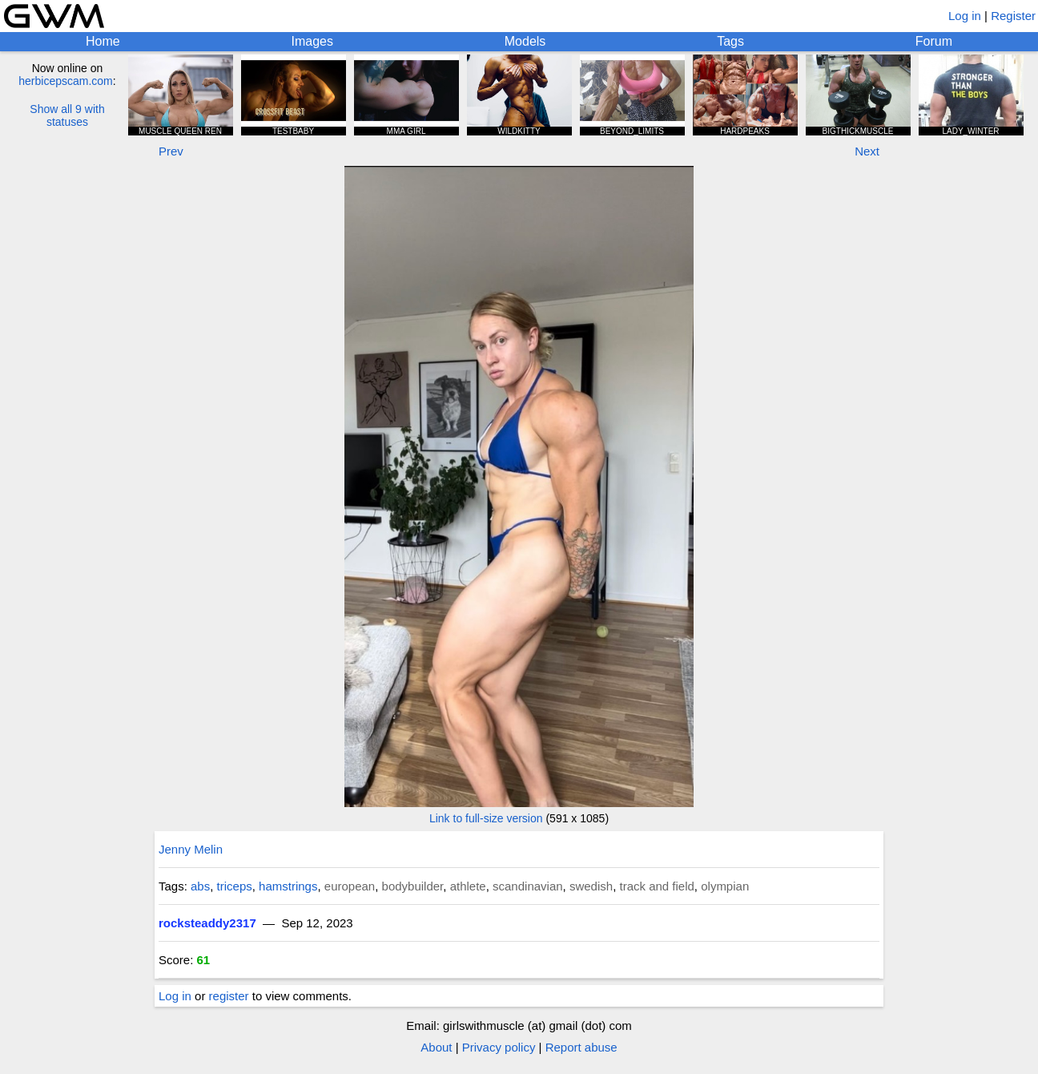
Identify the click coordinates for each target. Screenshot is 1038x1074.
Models (525, 41)
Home (103, 41)
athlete (468, 886)
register (229, 996)
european (349, 886)
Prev (171, 151)
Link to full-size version (486, 818)
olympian (725, 886)
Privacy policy (499, 1047)
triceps (234, 886)
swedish (591, 886)
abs (200, 886)
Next (867, 151)
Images (311, 41)
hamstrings (288, 886)
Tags (730, 41)
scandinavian (528, 886)
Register (1013, 15)
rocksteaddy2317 (207, 923)
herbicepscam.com (65, 81)
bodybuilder (413, 886)
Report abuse (581, 1047)
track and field (656, 886)
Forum (933, 41)
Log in (964, 15)
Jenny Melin (191, 849)
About (436, 1047)
